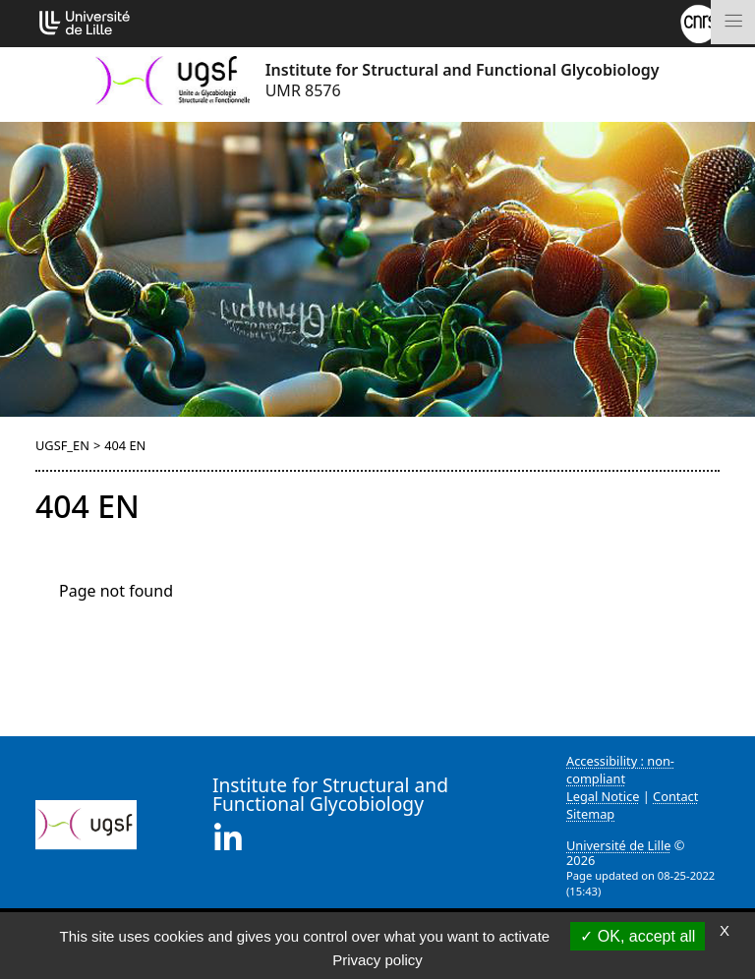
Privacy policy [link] (377, 959)
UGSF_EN (62, 445)
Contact (675, 796)
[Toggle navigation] (733, 22)
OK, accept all (637, 936)
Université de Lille (618, 845)
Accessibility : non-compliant (620, 769)
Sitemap (590, 814)
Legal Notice (602, 796)
